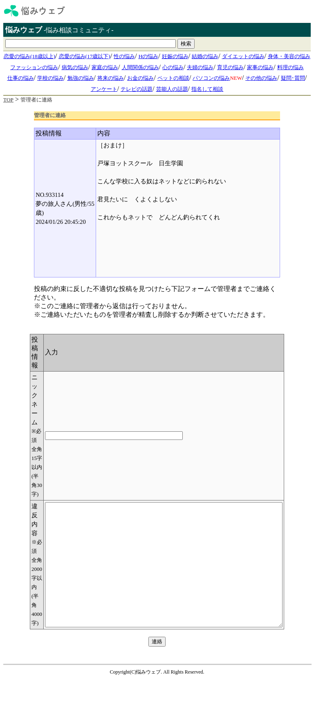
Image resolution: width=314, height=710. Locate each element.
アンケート (104, 89)
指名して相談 (207, 89)
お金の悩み (140, 78)
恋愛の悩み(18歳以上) (29, 56)
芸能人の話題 (172, 89)
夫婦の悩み (200, 67)
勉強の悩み (80, 78)
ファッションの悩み (34, 67)
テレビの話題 (137, 89)
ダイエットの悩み (243, 56)
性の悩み (124, 56)
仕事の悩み (20, 78)
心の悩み (173, 67)
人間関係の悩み (140, 67)
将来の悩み (110, 78)
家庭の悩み (105, 67)
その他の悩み (261, 78)
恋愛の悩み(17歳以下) (84, 56)
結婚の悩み (205, 56)
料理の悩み (290, 67)
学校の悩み (50, 78)
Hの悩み (149, 56)
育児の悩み (230, 67)
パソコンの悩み (211, 78)
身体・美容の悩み (289, 56)
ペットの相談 (173, 78)
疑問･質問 (293, 78)
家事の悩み (260, 67)
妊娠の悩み (175, 56)
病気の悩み (75, 67)
